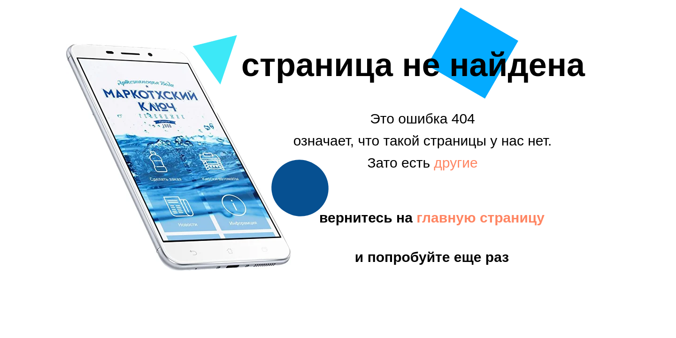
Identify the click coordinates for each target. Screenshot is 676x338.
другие (455, 162)
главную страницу (480, 217)
